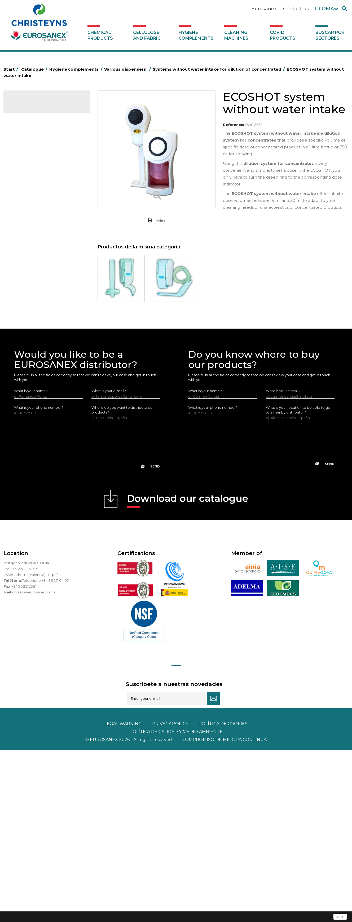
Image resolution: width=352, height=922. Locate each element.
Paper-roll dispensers (32, 280)
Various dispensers (29, 338)
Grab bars (21, 165)
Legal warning (123, 895)
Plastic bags (23, 174)
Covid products (282, 35)
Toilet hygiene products (34, 256)
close (340, 917)
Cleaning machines (236, 35)
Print (160, 221)
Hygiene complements (196, 35)
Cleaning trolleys (28, 198)
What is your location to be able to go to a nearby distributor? (298, 581)
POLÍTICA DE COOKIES (223, 895)
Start (11, 69)
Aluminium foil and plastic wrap (40, 157)
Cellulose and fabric (147, 35)
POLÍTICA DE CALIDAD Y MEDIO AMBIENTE (176, 903)
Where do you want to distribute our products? (122, 581)
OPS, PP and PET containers (37, 223)
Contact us (296, 9)
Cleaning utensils (28, 313)
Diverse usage (30, 346)
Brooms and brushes (31, 231)
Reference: (233, 124)
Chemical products (100, 35)
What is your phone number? (39, 579)
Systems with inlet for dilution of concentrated (43, 401)
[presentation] (87, 620)
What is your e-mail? (108, 562)
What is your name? (31, 562)
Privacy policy (170, 895)
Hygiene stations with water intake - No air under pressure (47, 368)
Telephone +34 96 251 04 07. (45, 752)
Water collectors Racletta (35, 297)
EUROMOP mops (28, 272)
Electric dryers (26, 305)
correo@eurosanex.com (33, 764)
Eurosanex (264, 9)
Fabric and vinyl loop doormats (40, 248)
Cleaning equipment (31, 215)
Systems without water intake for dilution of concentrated (45, 385)
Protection (23, 289)
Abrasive (21, 141)
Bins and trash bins (29, 207)
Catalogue (30, 105)
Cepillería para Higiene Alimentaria (43, 239)
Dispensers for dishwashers (41, 355)
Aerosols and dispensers (34, 149)
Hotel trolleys (25, 190)
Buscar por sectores (330, 35)
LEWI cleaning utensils (32, 321)
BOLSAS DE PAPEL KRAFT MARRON (44, 182)
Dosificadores (25, 330)
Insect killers (24, 264)
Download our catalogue (187, 671)
